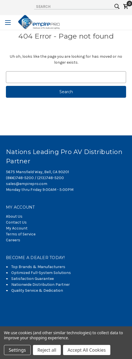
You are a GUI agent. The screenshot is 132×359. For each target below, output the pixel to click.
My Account (17, 228)
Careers (13, 240)
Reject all (46, 350)
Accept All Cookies (87, 350)
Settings (17, 350)
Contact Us (16, 222)
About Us (14, 216)
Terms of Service (20, 234)
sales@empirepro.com (26, 183)
